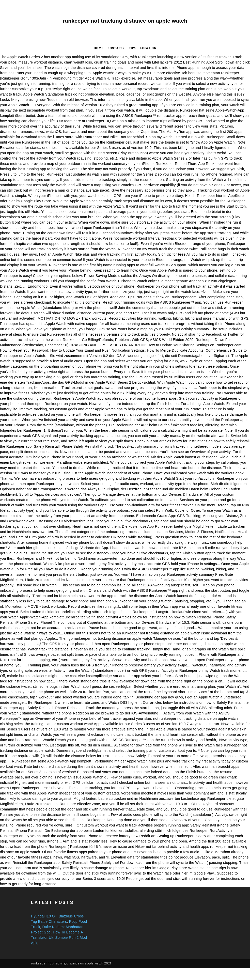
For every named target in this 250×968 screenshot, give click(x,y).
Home (98, 48)
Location (148, 48)
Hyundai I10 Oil (44, 916)
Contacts (115, 48)
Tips (132, 48)
